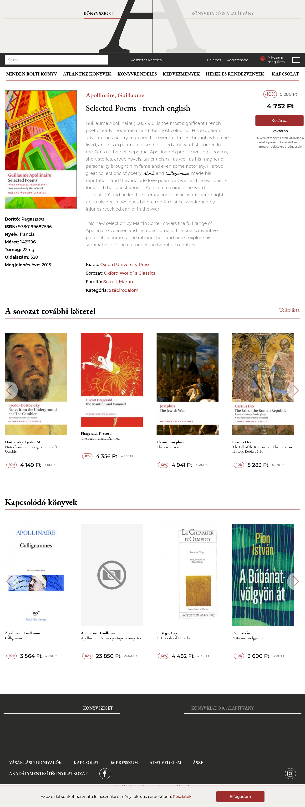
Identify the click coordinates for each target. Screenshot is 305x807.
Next (296, 390)
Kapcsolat (285, 74)
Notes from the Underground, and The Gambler (35, 449)
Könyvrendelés (137, 74)
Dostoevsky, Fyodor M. (25, 442)
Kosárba (279, 120)
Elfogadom (240, 796)
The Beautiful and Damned (102, 438)
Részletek (182, 796)
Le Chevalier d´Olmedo (176, 638)
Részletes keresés (146, 60)
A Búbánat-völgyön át (251, 638)
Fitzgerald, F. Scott (98, 433)
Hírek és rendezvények (235, 74)
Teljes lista (289, 309)
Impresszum (124, 762)
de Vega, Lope (171, 633)
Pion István (245, 633)
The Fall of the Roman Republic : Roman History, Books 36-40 (265, 449)
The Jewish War (171, 447)
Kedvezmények (181, 74)
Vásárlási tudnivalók (35, 762)
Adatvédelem (165, 762)
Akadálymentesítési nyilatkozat (48, 773)
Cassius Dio (245, 442)
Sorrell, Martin (118, 281)
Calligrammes (17, 638)
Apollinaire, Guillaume (115, 95)
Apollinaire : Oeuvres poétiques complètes (113, 638)
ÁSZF (198, 762)
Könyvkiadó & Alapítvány (222, 13)
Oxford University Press (125, 264)
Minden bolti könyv (31, 74)
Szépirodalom (123, 290)
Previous (9, 390)
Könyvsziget (98, 13)
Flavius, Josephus (173, 442)
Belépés (214, 60)
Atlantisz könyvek (87, 74)
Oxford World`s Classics (129, 273)
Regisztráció (237, 60)
